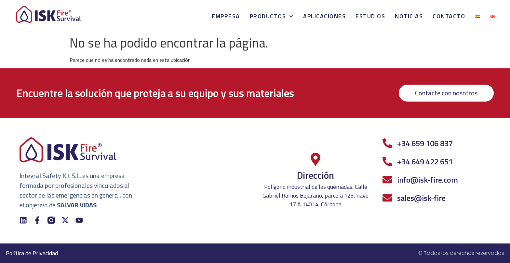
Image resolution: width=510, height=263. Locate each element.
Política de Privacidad (32, 253)
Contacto (449, 16)
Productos (271, 16)
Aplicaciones (324, 16)
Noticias (409, 16)
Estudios (370, 16)
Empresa (226, 16)
